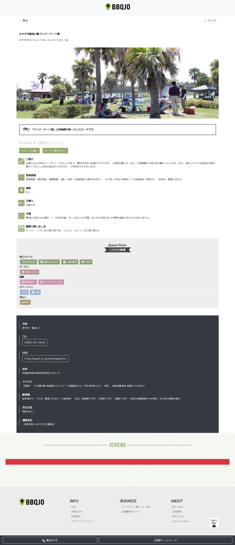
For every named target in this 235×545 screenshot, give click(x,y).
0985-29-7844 (35, 342)
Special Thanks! (180, 521)
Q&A (73, 506)
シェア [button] (210, 21)
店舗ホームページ (165, 540)
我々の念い (178, 506)
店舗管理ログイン (131, 511)
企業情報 (176, 511)
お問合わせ (77, 511)
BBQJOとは (178, 516)
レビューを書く (29, 150)
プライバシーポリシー (82, 521)
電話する (49, 540)
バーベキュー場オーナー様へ (137, 506)
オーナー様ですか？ (55, 150)
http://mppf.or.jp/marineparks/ (46, 359)
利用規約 (75, 516)
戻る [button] (23, 21)
